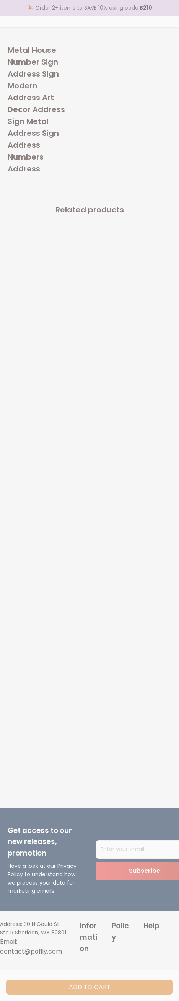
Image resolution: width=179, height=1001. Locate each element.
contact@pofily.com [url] (31, 951)
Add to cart (90, 987)
